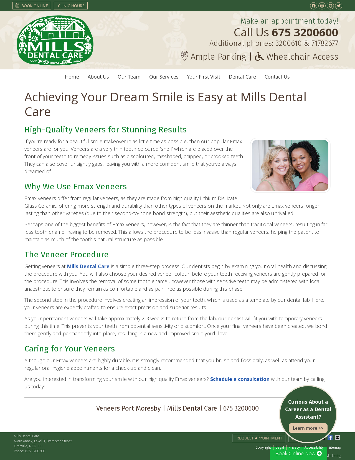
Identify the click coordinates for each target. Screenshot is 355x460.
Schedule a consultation (240, 379)
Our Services (164, 76)
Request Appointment (259, 438)
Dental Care (242, 76)
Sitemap (334, 447)
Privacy (294, 447)
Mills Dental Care (88, 266)
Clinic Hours (71, 5)
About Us (98, 76)
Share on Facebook (331, 437)
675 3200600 (35, 451)
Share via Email (338, 437)
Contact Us (277, 76)
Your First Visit (203, 76)
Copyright (263, 447)
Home (72, 76)
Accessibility (314, 447)
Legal (280, 447)
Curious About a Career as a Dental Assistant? (308, 415)
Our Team (129, 76)
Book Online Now (298, 453)
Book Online (32, 5)
